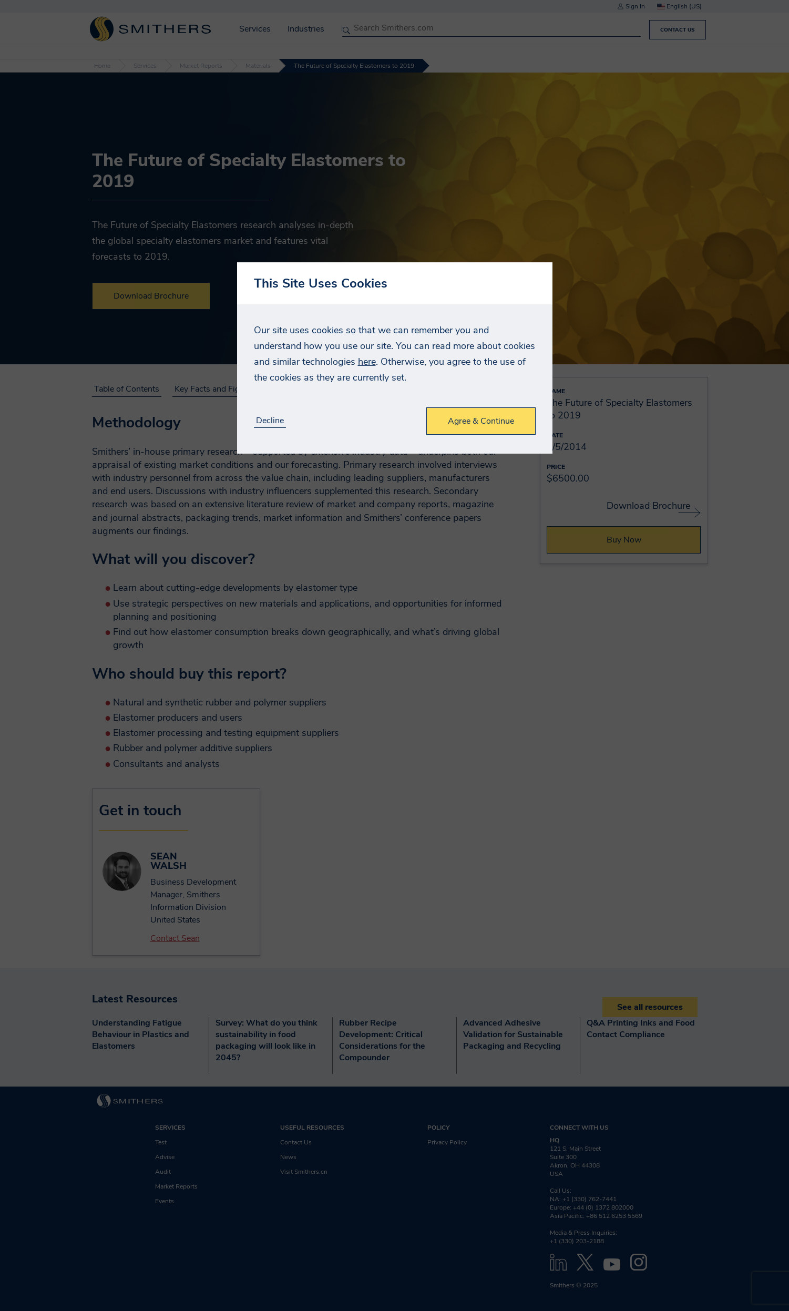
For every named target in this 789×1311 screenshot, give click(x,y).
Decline (270, 420)
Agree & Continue (481, 421)
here (367, 361)
